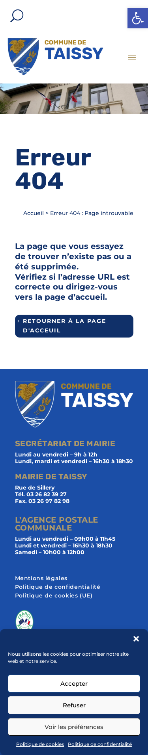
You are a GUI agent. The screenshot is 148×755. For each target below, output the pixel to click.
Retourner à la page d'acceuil (64, 325)
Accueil (33, 213)
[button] (137, 18)
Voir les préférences (74, 727)
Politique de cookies (40, 744)
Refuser (74, 705)
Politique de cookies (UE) (54, 596)
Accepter (74, 683)
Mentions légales (41, 578)
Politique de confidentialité (100, 744)
